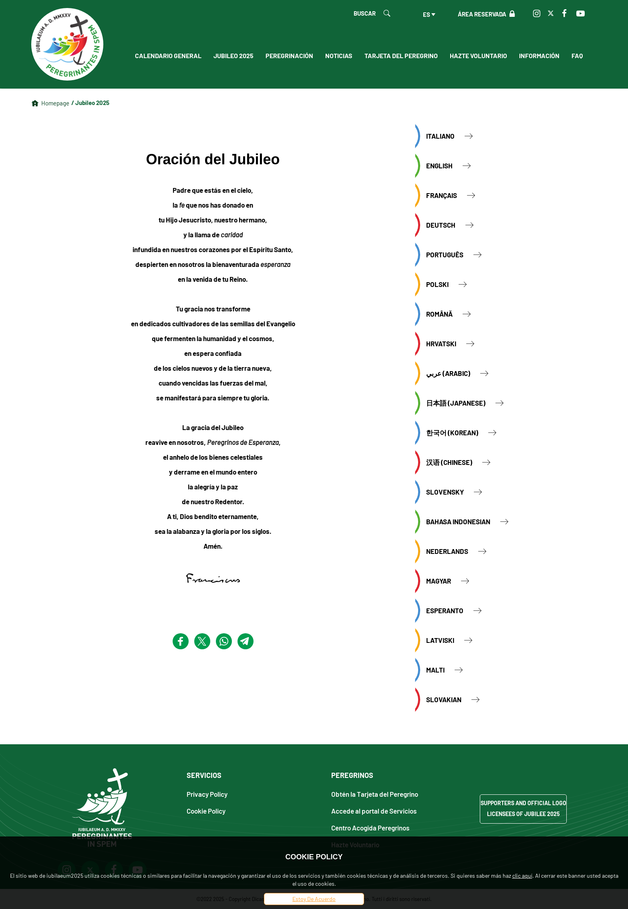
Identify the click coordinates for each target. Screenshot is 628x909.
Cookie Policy (206, 810)
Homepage (55, 103)
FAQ (577, 55)
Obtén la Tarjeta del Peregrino (374, 793)
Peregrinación (289, 55)
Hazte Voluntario (478, 55)
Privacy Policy (207, 793)
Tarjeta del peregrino (401, 55)
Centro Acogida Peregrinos (370, 827)
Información (539, 55)
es (426, 14)
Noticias (338, 55)
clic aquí (522, 875)
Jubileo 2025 (233, 55)
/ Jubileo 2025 (90, 102)
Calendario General (168, 55)
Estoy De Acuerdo (314, 898)
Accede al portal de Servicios (374, 810)
